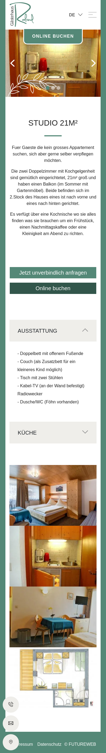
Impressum (22, 744)
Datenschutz (49, 744)
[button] (12, 63)
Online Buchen (53, 36)
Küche (27, 433)
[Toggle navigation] (92, 14)
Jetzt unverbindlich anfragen (53, 273)
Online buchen (53, 288)
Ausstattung (37, 331)
